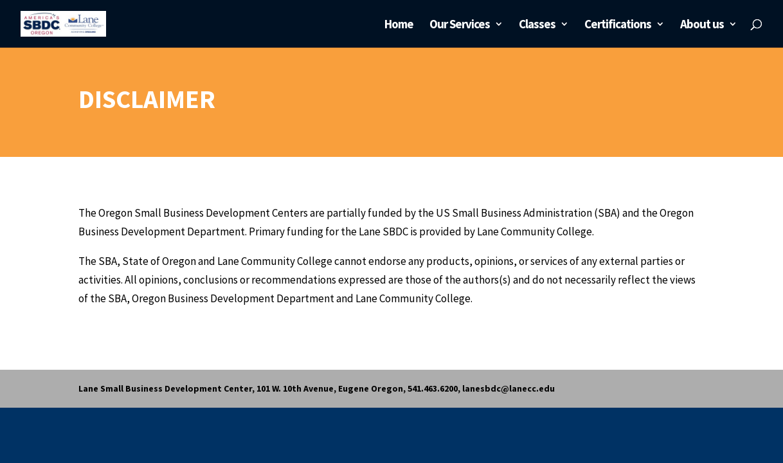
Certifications (617, 25)
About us (702, 25)
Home (398, 25)
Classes (537, 25)
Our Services (459, 25)
